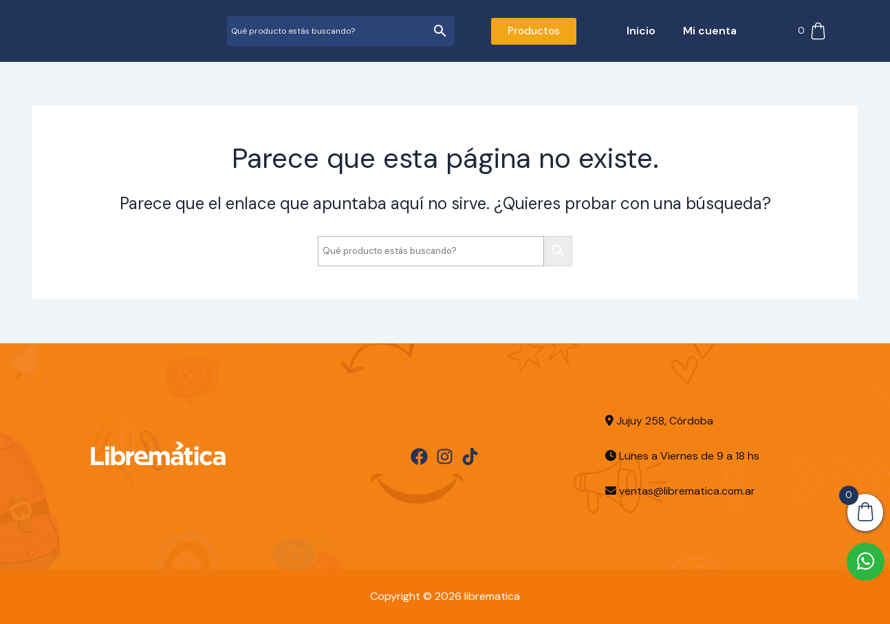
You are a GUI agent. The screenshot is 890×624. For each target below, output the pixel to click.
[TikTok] (470, 456)
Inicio (641, 30)
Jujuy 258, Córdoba (660, 420)
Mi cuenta (710, 30)
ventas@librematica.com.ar (687, 491)
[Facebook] (419, 456)
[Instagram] (444, 456)
